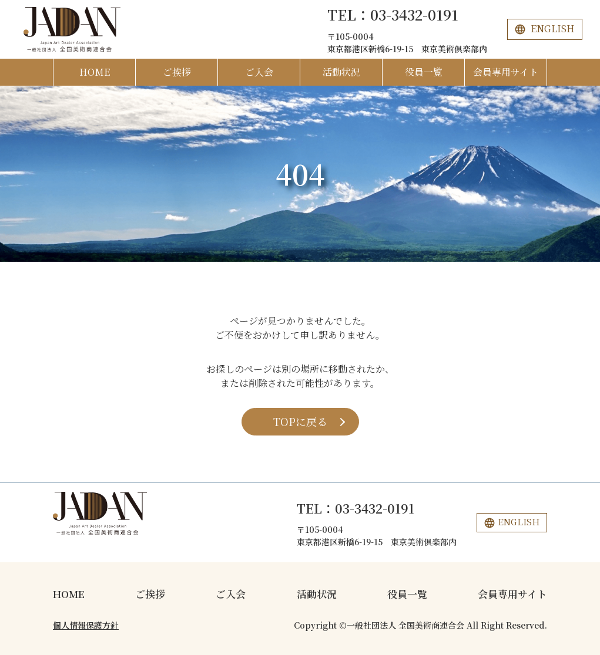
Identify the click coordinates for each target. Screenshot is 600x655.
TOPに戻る (300, 421)
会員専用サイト (505, 72)
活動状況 (341, 72)
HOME (94, 72)
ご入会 (259, 72)
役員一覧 (424, 72)
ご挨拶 (177, 72)
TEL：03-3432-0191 (392, 14)
